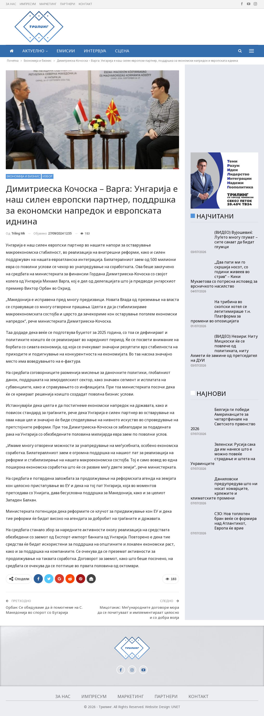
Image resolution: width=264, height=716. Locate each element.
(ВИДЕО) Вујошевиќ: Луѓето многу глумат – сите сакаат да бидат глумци (236, 239)
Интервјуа (95, 51)
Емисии (66, 51)
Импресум (28, 4)
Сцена (122, 51)
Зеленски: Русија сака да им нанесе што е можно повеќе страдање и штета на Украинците (223, 454)
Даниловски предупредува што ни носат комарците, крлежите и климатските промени (224, 488)
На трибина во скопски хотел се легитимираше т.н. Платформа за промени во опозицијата (221, 311)
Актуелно (33, 51)
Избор (47, 176)
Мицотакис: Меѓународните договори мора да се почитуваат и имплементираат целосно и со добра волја (138, 612)
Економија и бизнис (23, 176)
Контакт (85, 4)
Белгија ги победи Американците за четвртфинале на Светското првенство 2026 (223, 419)
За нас (11, 4)
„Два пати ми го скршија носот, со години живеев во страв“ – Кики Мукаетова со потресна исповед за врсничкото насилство (224, 274)
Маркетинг (48, 4)
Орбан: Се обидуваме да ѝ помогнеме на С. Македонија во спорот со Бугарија (44, 610)
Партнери (67, 4)
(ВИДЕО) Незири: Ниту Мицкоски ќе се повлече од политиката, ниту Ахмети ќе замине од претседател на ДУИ (224, 348)
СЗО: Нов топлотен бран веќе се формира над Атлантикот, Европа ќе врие (235, 521)
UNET (175, 706)
